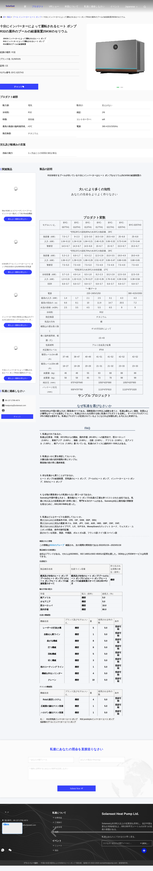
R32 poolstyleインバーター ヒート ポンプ (97, 719)
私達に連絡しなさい (94, 6)
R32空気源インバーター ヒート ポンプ (61, 719)
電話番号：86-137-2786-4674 (15, 820)
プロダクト (37, 6)
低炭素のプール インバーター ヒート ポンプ (58, 722)
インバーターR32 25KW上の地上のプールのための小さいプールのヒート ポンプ (18, 320)
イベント (114, 6)
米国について (71, 6)
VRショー (54, 6)
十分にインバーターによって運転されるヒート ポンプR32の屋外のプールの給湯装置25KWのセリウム (17, 373)
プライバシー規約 (31, 863)
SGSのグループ (57, 545)
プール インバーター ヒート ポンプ (27, 17)
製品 (9, 17)
